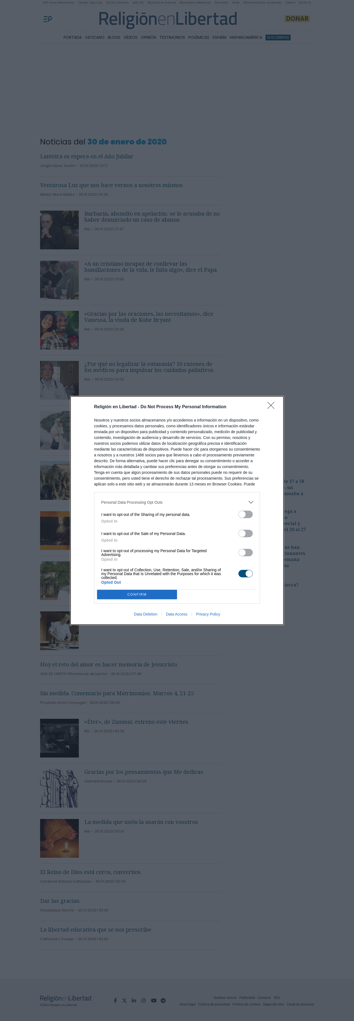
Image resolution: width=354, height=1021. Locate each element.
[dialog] (177, 510)
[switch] (245, 514)
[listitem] (177, 502)
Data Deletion (145, 614)
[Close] (272, 407)
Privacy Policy (208, 614)
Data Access (177, 614)
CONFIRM (137, 595)
